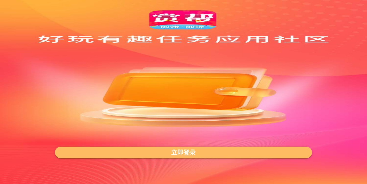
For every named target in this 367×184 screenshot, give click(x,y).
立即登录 (183, 152)
